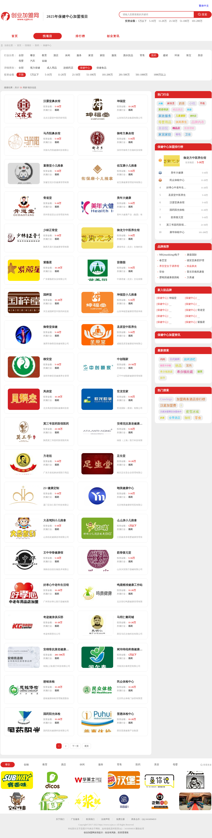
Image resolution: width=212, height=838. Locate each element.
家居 (90, 55)
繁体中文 (204, 5)
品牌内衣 (197, 122)
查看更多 (207, 765)
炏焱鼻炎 (192, 266)
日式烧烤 (175, 359)
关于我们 (60, 819)
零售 (142, 55)
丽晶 (178, 365)
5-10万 (152, 21)
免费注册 (120, 819)
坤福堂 (173, 298)
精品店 (176, 128)
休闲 (67, 55)
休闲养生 (181, 122)
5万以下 (142, 21)
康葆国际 (192, 254)
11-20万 (163, 21)
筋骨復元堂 (177, 217)
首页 (15, 36)
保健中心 (47, 45)
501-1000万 (142, 74)
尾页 (86, 746)
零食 (198, 418)
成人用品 (52, 67)
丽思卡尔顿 (165, 365)
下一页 (75, 746)
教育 (44, 55)
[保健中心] (162, 298)
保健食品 (101, 67)
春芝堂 (163, 260)
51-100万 (184, 21)
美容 (200, 55)
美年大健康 (177, 172)
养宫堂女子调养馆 (169, 266)
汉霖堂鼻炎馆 (177, 202)
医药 (37, 45)
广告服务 (75, 819)
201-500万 (124, 74)
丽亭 (162, 378)
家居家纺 (164, 134)
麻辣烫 (171, 103)
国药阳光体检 (177, 210)
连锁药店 (68, 67)
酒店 (55, 55)
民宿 (189, 109)
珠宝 (188, 55)
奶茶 (182, 103)
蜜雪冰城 (192, 411)
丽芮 (199, 371)
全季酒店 (174, 417)
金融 (44, 61)
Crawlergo (166, 399)
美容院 (163, 128)
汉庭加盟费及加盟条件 (170, 411)
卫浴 (188, 134)
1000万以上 (160, 74)
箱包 (178, 134)
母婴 (21, 61)
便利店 (193, 116)
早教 (202, 103)
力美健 (190, 277)
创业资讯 (113, 36)
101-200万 (197, 21)
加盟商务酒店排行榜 (191, 399)
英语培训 (163, 109)
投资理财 (189, 128)
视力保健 (35, 67)
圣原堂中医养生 (177, 195)
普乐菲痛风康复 (195, 271)
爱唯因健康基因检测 (169, 277)
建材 (165, 55)
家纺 (102, 55)
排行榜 (80, 36)
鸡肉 (162, 359)
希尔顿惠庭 (166, 371)
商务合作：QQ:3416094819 (143, 819)
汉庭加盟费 (168, 405)
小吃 (192, 103)
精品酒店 (178, 109)
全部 (21, 55)
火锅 (160, 103)
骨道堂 (201, 310)
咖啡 (187, 417)
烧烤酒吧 (189, 359)
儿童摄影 (181, 115)
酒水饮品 (128, 55)
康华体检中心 (177, 232)
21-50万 (173, 21)
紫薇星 (201, 322)
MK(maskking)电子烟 (169, 255)
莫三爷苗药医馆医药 (177, 224)
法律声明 (105, 819)
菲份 (161, 271)
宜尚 (189, 365)
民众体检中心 (177, 180)
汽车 (32, 61)
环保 (177, 55)
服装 (114, 55)
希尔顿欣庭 (185, 372)
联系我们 (90, 819)
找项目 (47, 36)
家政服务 (164, 116)
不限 (21, 74)
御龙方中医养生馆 (194, 157)
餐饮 (32, 55)
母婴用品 (164, 122)
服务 (79, 55)
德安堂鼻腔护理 (195, 260)
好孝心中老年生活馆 (177, 187)
